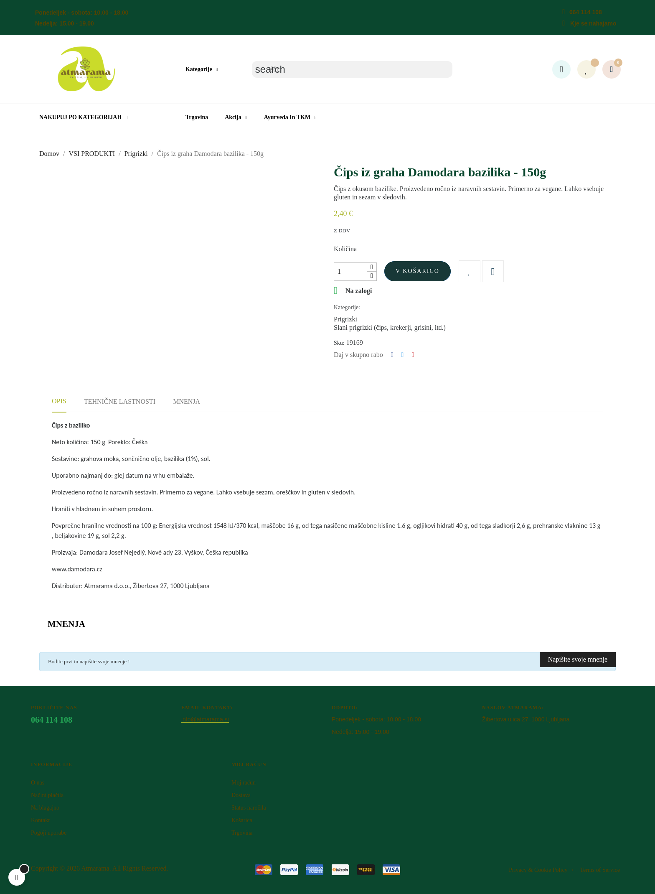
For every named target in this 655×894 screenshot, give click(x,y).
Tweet (402, 355)
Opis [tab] (59, 401)
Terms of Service (600, 870)
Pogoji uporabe (48, 833)
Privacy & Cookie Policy (538, 870)
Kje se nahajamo (593, 23)
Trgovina (242, 833)
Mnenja (186, 401)
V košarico (417, 271)
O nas (37, 782)
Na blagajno (45, 808)
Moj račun (243, 782)
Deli (392, 355)
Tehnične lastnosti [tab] (119, 401)
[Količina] (350, 271)
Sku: (339, 343)
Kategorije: (347, 307)
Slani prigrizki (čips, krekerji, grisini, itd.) (390, 327)
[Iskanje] (352, 69)
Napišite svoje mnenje (577, 659)
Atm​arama (95, 868)
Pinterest (412, 355)
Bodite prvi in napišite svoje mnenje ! (89, 661)
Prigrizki (345, 319)
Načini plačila (47, 795)
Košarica (241, 820)
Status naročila (248, 808)
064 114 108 (585, 12)
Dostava (241, 795)
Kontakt (40, 820)
